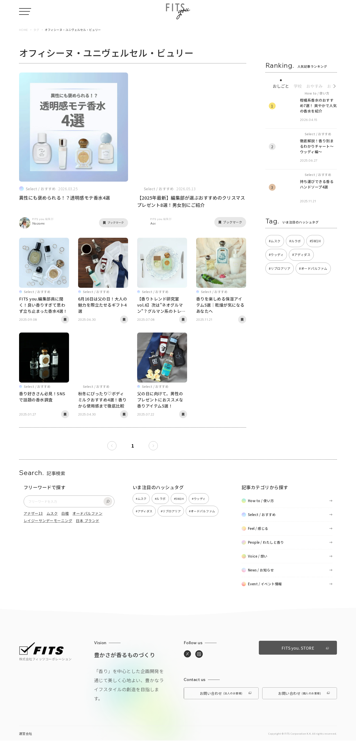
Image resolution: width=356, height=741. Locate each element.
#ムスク (275, 241)
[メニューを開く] (25, 11)
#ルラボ (295, 241)
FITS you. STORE (303, 647)
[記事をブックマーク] (112, 223)
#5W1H (315, 241)
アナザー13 (33, 513)
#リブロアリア (279, 268)
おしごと (281, 86)
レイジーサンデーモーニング (48, 520)
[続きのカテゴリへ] (333, 85)
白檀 (65, 513)
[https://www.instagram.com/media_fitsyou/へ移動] (199, 654)
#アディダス (301, 255)
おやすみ (314, 86)
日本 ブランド (87, 520)
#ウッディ (276, 255)
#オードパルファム (313, 268)
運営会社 (25, 734)
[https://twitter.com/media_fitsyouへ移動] (187, 654)
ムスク (52, 513)
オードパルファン (87, 513)
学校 (298, 86)
